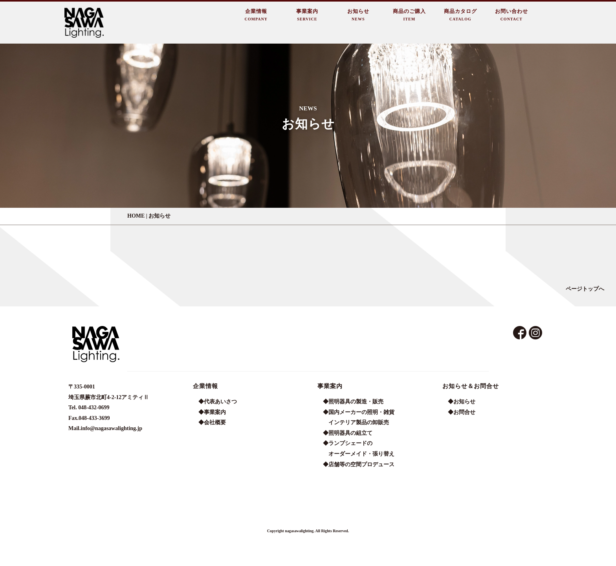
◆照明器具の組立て (347, 433)
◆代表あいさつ (217, 402)
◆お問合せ (461, 412)
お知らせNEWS (358, 14)
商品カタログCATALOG (460, 14)
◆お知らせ (461, 402)
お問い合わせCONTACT (511, 14)
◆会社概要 (212, 422)
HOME (136, 216)
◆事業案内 (212, 412)
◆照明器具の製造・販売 (353, 402)
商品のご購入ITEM (409, 14)
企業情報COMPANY (256, 14)
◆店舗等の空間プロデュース (358, 464)
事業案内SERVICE (307, 14)
